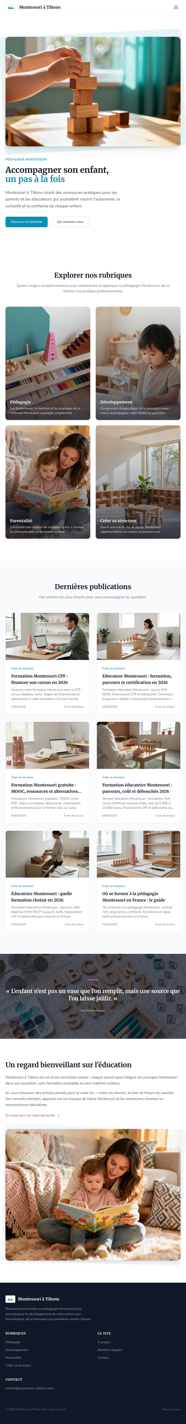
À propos (104, 1342)
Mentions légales (110, 1350)
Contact (103, 1357)
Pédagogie (13, 1342)
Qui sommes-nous (70, 222)
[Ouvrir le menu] (176, 7)
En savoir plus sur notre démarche (32, 1115)
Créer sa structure (18, 1365)
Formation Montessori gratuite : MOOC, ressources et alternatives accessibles (44, 791)
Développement (16, 1350)
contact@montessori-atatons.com (29, 1388)
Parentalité (13, 1357)
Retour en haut (171, 1409)
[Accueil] (33, 7)
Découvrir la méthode (26, 222)
